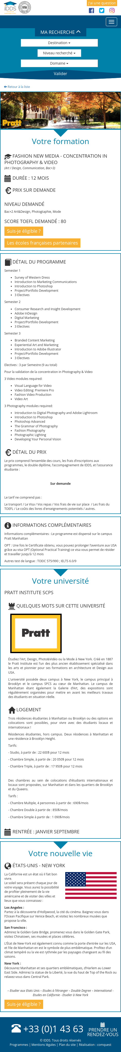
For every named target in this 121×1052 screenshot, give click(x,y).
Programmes (19, 1045)
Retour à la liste (17, 87)
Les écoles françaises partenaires (42, 243)
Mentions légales (44, 1045)
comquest (104, 1045)
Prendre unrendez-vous (102, 1030)
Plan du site (67, 1045)
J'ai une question (102, 3)
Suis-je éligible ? (24, 231)
